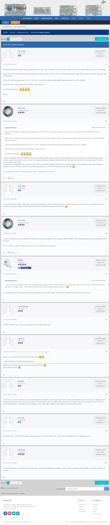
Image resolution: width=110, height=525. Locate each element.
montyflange (23, 306)
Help (88, 18)
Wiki (56, 18)
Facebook (82, 504)
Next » (19, 39)
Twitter (81, 507)
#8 (106, 394)
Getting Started (47, 18)
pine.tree (21, 108)
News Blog (65, 18)
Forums (95, 504)
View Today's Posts (20, 27)
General (12, 32)
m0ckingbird (82, 522)
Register (15, 22)
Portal (74, 18)
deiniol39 (21, 51)
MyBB (12, 522)
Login (5, 22)
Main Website (26, 18)
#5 (106, 274)
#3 (106, 199)
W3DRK (21, 381)
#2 (106, 121)
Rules (36, 18)
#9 (106, 431)
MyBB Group (27, 522)
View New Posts (7, 27)
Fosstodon (82, 511)
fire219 (105, 522)
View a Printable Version (10, 488)
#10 (106, 463)
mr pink (21, 417)
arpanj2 (21, 338)
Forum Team (97, 514)
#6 (106, 319)
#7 (106, 351)
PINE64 (5, 32)
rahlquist (21, 449)
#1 (106, 64)
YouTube (82, 509)
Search (81, 18)
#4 (106, 233)
